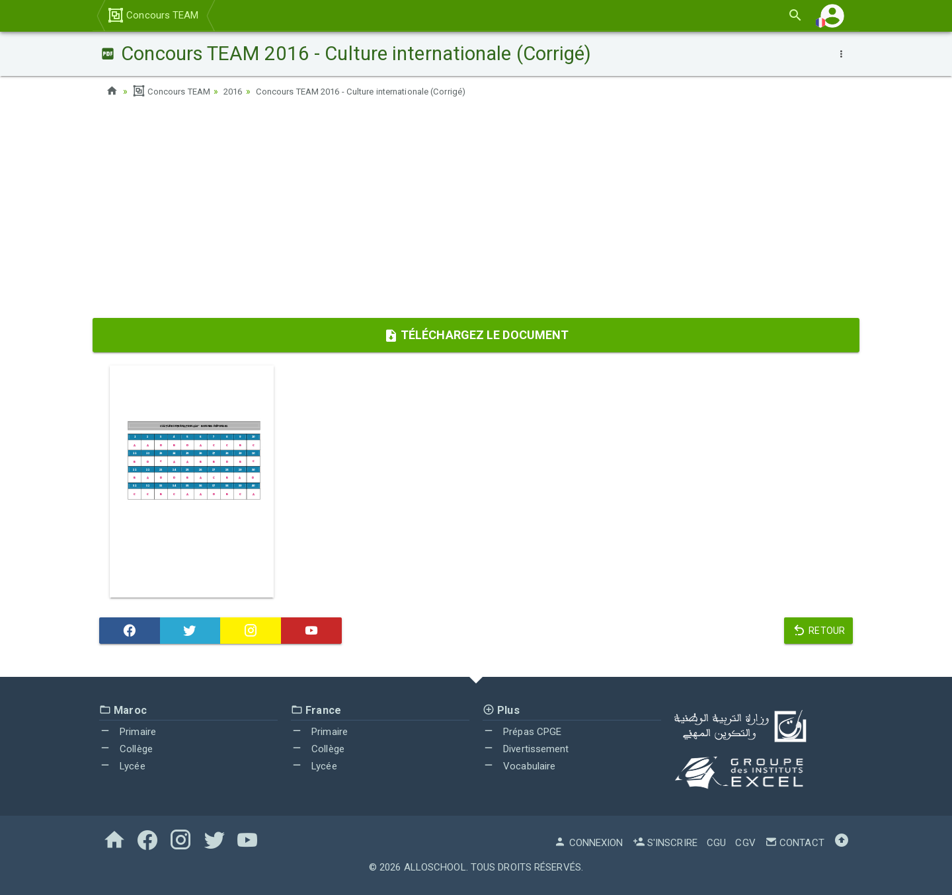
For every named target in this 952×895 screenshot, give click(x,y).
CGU (716, 843)
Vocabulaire (519, 765)
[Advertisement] (476, 212)
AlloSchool (435, 867)
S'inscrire (665, 843)
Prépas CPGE (522, 732)
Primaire (127, 732)
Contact (794, 843)
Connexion (588, 843)
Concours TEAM (153, 15)
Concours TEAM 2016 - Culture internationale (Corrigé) (379, 91)
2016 (239, 91)
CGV (745, 843)
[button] (832, 15)
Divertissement (526, 749)
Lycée (122, 765)
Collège (126, 749)
